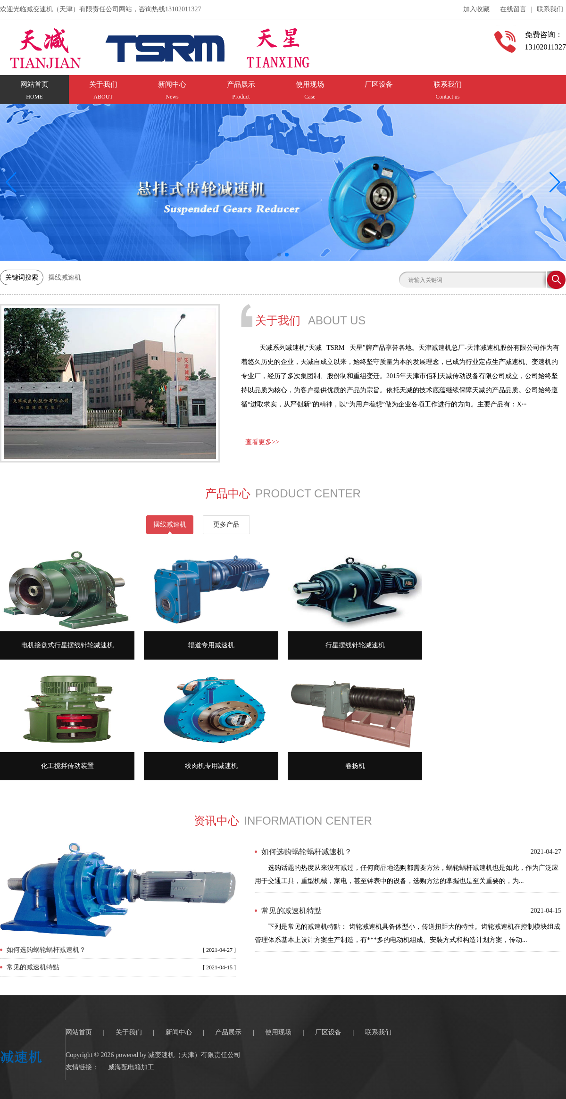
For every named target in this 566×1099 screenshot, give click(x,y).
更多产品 (226, 524)
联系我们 (550, 9)
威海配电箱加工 (131, 1067)
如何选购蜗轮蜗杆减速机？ (46, 949)
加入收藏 (476, 9)
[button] (555, 182)
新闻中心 (179, 1032)
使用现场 (278, 1032)
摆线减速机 (64, 277)
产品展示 (228, 1032)
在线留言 (513, 9)
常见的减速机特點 (33, 967)
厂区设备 (328, 1032)
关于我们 (129, 1032)
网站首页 (79, 1032)
